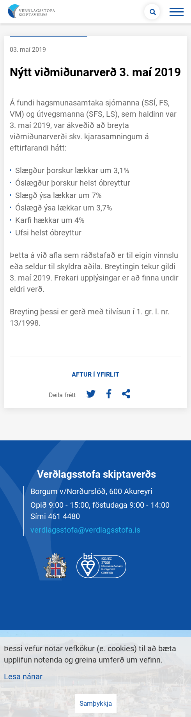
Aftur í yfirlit (95, 374)
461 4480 (64, 516)
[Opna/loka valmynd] (176, 11)
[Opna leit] (152, 11)
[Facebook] (109, 394)
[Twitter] (92, 394)
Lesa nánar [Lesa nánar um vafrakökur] (23, 676)
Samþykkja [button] (96, 703)
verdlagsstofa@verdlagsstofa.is (85, 530)
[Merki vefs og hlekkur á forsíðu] (30, 11)
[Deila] (126, 394)
